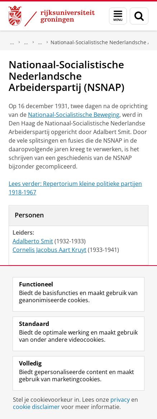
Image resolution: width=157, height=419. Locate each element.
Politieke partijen (40, 42)
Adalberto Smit (33, 241)
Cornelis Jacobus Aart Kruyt (49, 250)
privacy (120, 400)
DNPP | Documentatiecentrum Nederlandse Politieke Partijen (26, 42)
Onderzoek (12, 42)
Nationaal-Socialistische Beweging (73, 115)
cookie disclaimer (36, 407)
